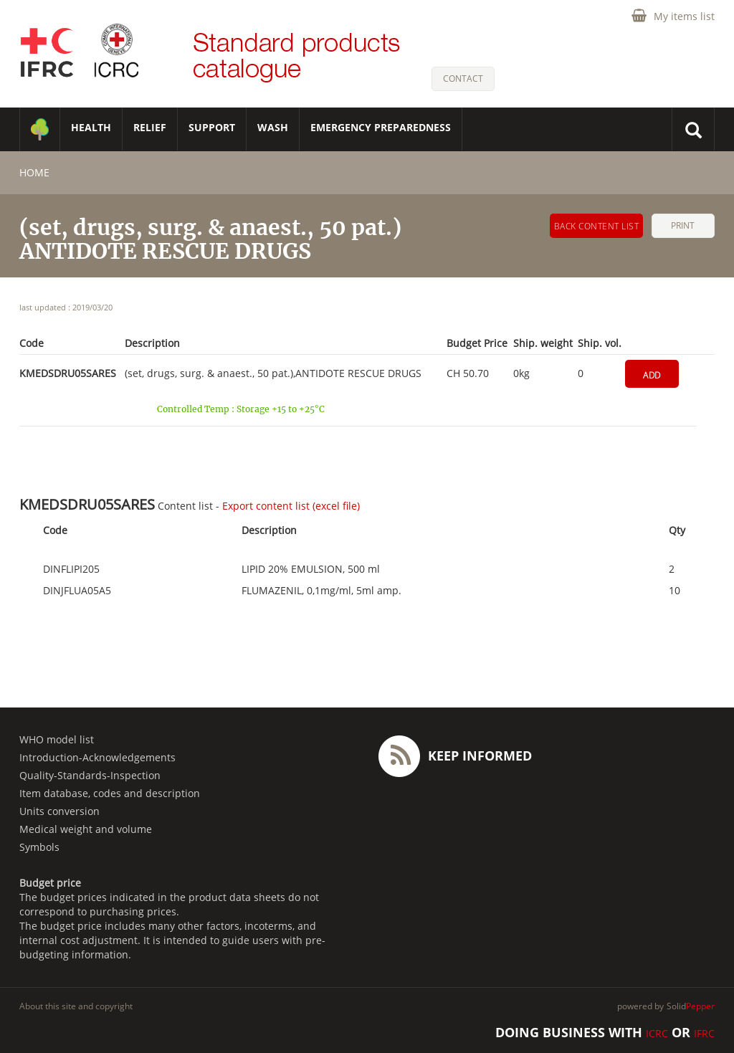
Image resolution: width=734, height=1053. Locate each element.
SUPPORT (212, 127)
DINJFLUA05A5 (77, 591)
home (34, 172)
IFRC (704, 1033)
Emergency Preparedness (380, 127)
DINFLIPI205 (71, 569)
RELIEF (149, 127)
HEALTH (91, 127)
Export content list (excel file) (291, 506)
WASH (272, 127)
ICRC (657, 1033)
